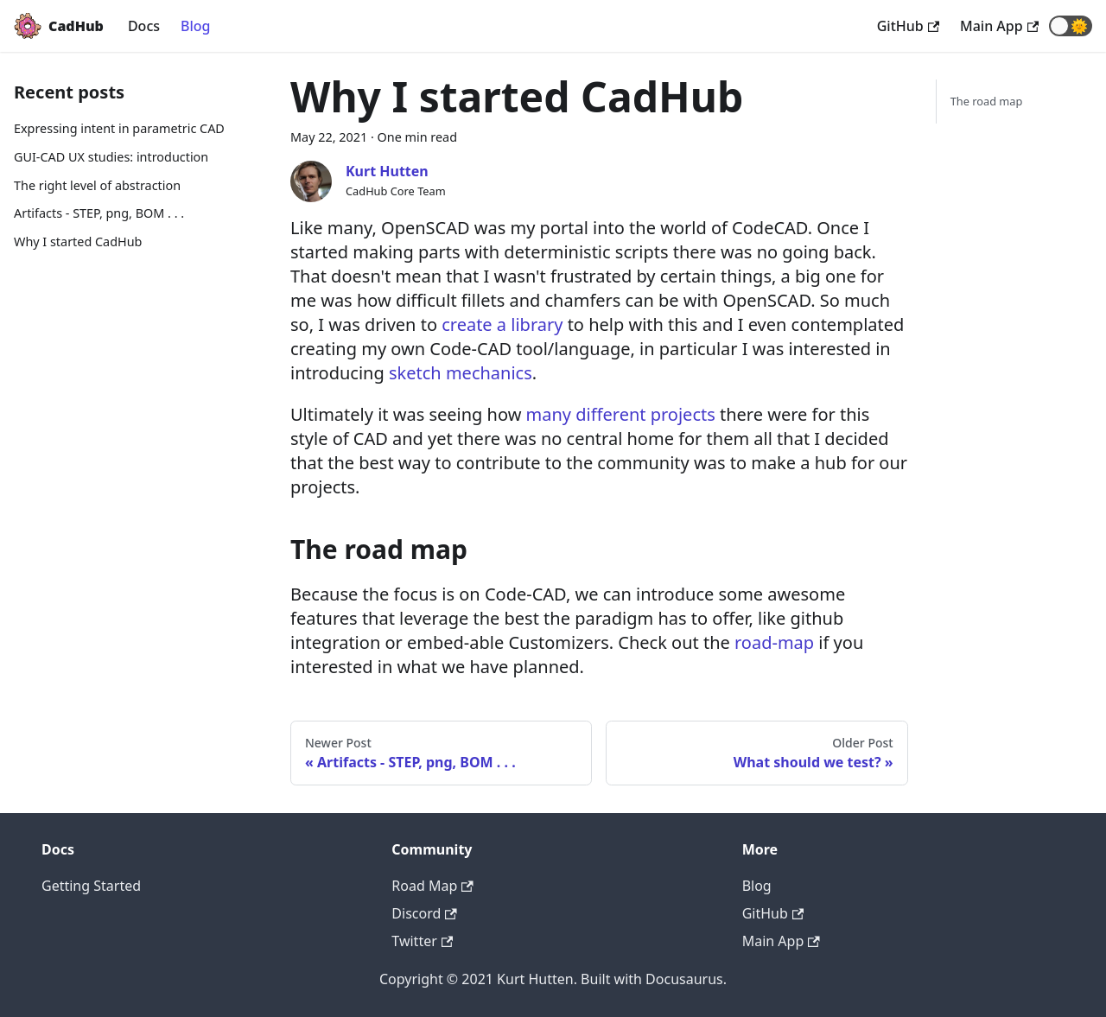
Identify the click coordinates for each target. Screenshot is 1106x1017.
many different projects (620, 414)
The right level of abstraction (97, 185)
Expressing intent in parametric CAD (119, 128)
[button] (1070, 26)
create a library (502, 324)
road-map (774, 642)
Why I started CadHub (78, 241)
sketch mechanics (460, 373)
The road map (986, 101)
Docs (144, 25)
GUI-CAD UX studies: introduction (111, 157)
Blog (195, 25)
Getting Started (91, 885)
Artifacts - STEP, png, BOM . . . (99, 213)
